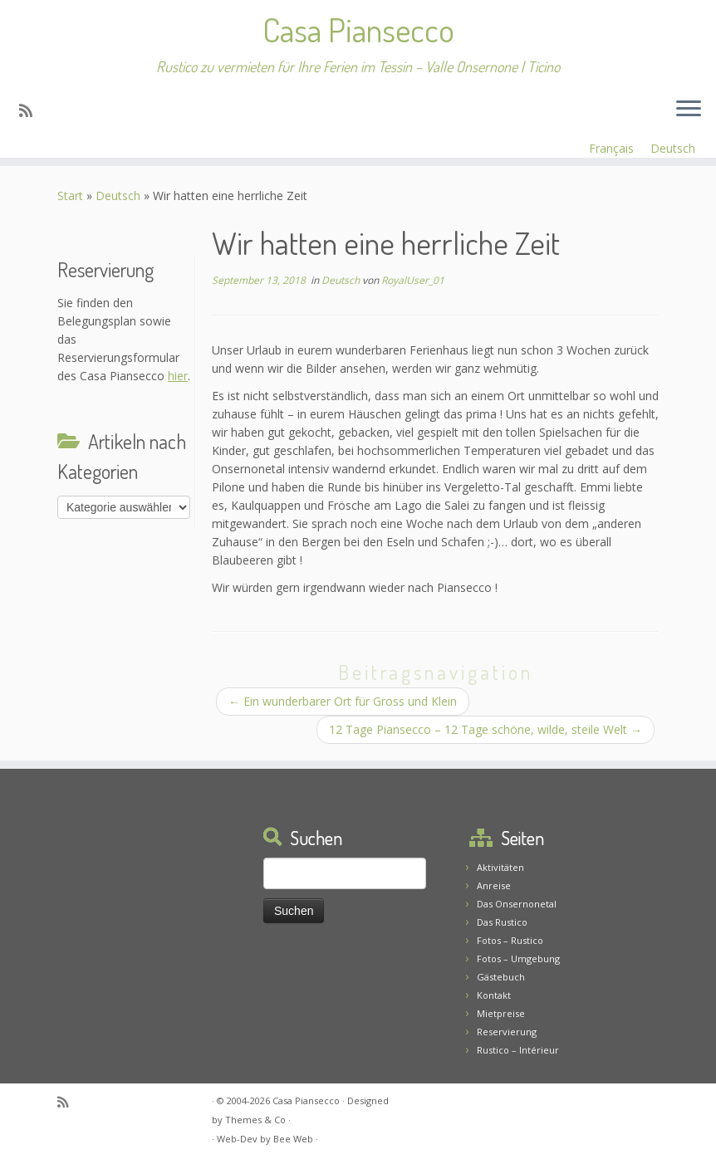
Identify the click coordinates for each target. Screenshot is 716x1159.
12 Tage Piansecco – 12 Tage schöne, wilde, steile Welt (485, 729)
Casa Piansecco (358, 29)
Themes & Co (255, 1119)
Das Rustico (502, 922)
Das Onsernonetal (517, 903)
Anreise (494, 885)
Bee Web (293, 1138)
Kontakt (494, 995)
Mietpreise (501, 1013)
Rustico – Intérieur (518, 1050)
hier (178, 376)
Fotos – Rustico (510, 940)
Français (611, 148)
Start (70, 195)
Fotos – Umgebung (518, 958)
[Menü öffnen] (688, 109)
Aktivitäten (500, 867)
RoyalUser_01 (412, 280)
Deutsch (672, 148)
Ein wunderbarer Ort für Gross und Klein (342, 701)
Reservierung (507, 1031)
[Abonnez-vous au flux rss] (31, 110)
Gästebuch (501, 977)
